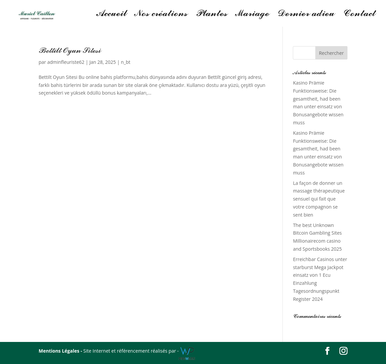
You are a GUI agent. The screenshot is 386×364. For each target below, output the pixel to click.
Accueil (111, 15)
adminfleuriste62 (65, 62)
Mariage (252, 15)
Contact (359, 15)
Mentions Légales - (61, 351)
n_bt (125, 62)
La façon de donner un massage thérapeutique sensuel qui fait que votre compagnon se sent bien (318, 199)
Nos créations (161, 15)
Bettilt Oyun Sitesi (70, 50)
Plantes (211, 15)
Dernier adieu (305, 15)
